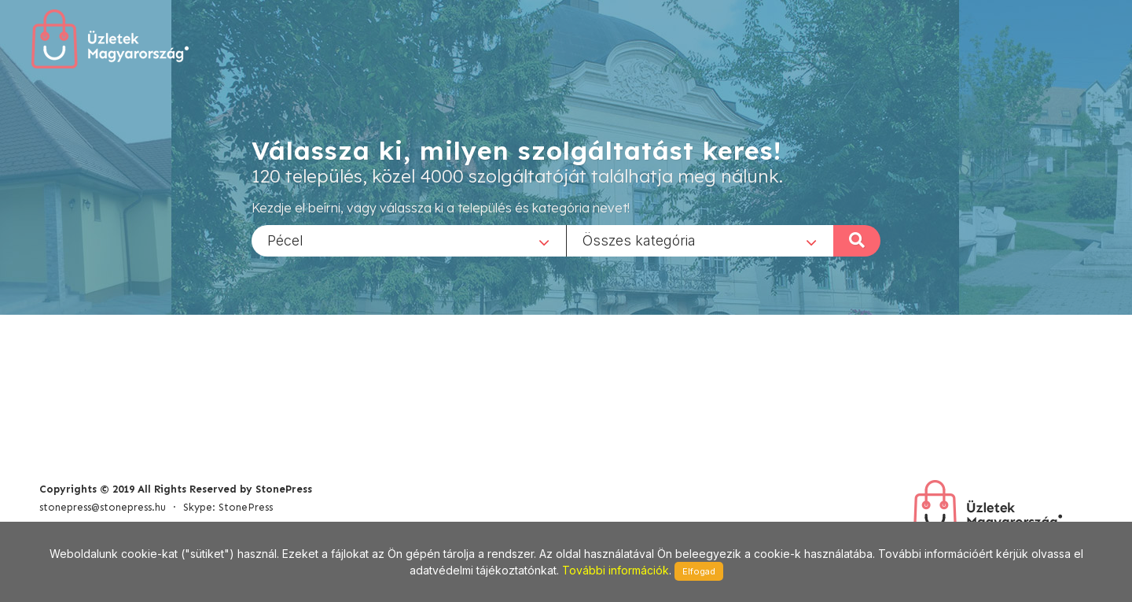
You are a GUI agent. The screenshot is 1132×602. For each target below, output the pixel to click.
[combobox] (409, 240)
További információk (615, 570)
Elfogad (698, 571)
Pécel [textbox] (285, 239)
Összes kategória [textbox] (639, 239)
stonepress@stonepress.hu (102, 507)
